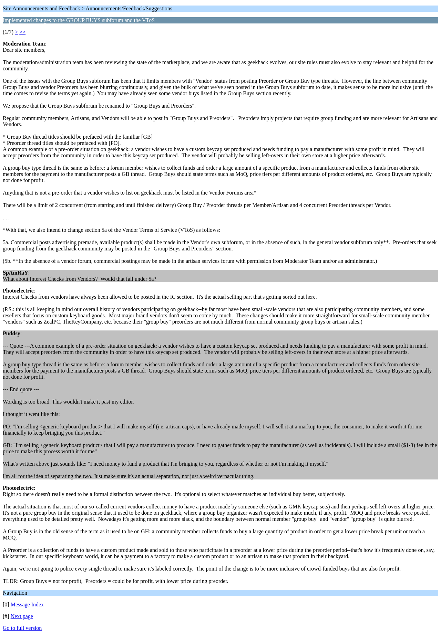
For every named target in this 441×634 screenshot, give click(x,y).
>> (22, 32)
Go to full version (22, 628)
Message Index (27, 604)
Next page (22, 616)
